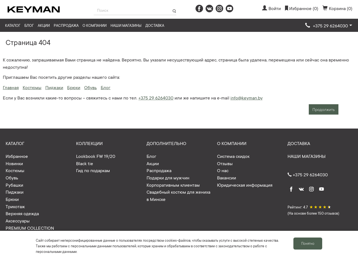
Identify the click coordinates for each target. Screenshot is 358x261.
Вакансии (226, 177)
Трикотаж (15, 206)
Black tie (84, 163)
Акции (44, 25)
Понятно (307, 243)
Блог (29, 25)
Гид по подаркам (93, 170)
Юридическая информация (244, 184)
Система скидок (233, 155)
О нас (223, 170)
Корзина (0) (337, 8)
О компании (95, 25)
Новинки (14, 163)
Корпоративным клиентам (173, 184)
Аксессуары (18, 220)
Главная (11, 87)
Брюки (73, 87)
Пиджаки (54, 87)
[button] (328, 25)
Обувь (90, 87)
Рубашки (14, 184)
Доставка (154, 25)
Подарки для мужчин (168, 177)
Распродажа (66, 25)
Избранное (17, 155)
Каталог (12, 25)
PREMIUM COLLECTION (30, 227)
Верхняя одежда (22, 213)
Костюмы (32, 87)
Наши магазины (126, 25)
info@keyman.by (246, 97)
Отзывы (225, 163)
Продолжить (323, 109)
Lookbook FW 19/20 (95, 155)
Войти (271, 8)
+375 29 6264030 (155, 97)
